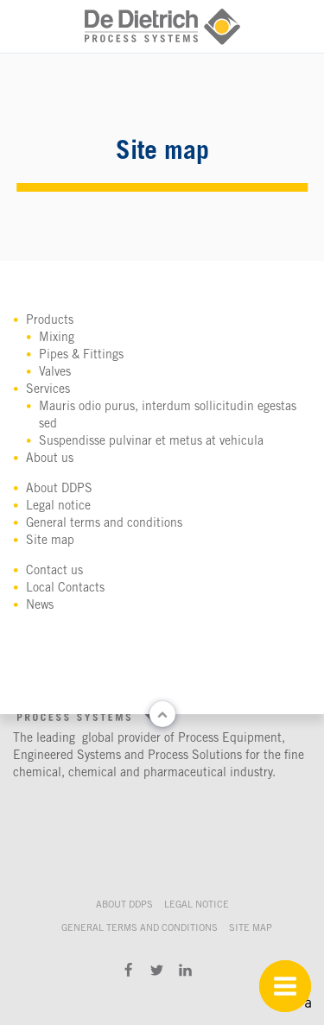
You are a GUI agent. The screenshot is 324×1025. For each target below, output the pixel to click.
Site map (50, 541)
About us (49, 459)
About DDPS (59, 490)
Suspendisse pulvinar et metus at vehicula (151, 442)
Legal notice (58, 507)
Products (49, 321)
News (40, 606)
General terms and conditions (104, 524)
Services (48, 390)
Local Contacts (65, 589)
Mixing (56, 338)
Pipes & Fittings (81, 356)
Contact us (54, 572)
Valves (55, 373)
